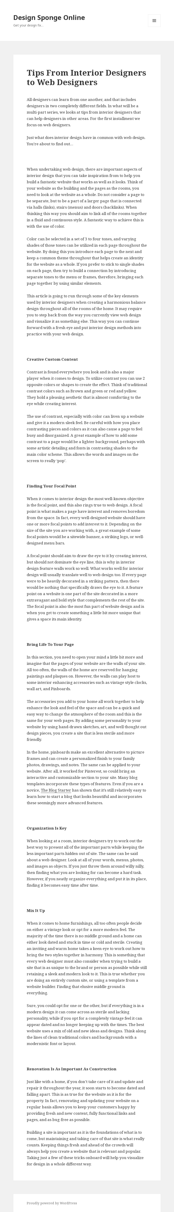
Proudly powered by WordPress (52, 1203)
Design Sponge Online (49, 17)
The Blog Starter (56, 790)
